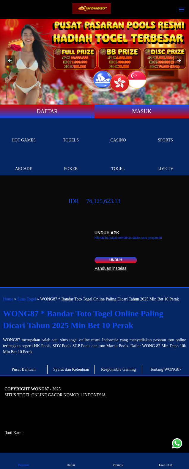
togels (70, 133)
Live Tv (165, 162)
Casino (118, 133)
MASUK (141, 111)
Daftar (71, 460)
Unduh (115, 260)
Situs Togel (26, 299)
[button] (10, 60)
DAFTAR (47, 111)
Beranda (23, 460)
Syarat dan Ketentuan (71, 369)
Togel (118, 162)
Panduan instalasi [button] (110, 268)
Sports (165, 133)
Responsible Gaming (118, 369)
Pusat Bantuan (24, 369)
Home (8, 299)
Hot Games (23, 133)
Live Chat (165, 460)
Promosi (118, 460)
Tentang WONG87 (166, 369)
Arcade (23, 162)
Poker (70, 162)
